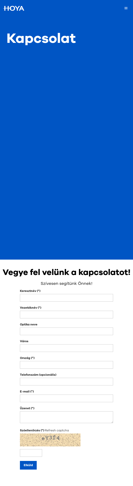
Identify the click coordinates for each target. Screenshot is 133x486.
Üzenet (25, 408)
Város (24, 341)
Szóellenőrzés (30, 430)
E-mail (25, 392)
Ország (25, 358)
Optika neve (28, 324)
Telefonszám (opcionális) (38, 375)
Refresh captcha (57, 430)
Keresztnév (28, 291)
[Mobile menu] (126, 8)
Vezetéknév (28, 308)
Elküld (28, 465)
